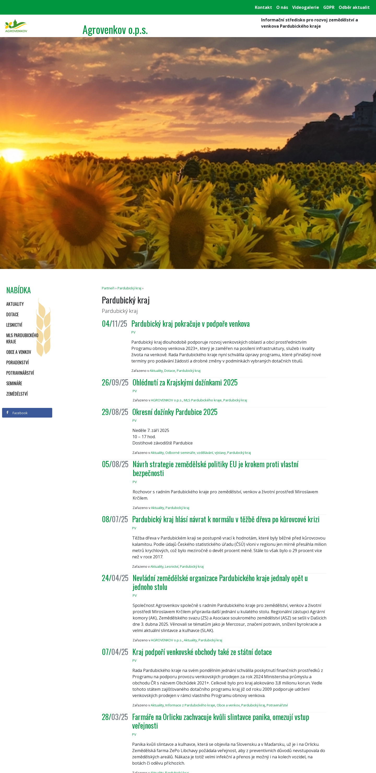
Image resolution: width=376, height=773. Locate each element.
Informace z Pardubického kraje (190, 705)
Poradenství (17, 362)
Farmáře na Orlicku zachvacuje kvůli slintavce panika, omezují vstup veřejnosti (220, 721)
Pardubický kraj (129, 288)
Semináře (14, 383)
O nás (282, 7)
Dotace (12, 314)
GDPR (328, 7)
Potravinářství (20, 373)
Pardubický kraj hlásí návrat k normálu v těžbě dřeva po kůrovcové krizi (226, 519)
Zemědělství (17, 394)
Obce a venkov (18, 352)
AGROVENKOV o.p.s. (166, 400)
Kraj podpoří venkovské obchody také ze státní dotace (202, 651)
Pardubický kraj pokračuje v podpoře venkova (190, 323)
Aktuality (15, 304)
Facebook (17, 413)
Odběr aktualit (354, 7)
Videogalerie (305, 7)
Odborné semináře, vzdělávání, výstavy (195, 452)
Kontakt (263, 7)
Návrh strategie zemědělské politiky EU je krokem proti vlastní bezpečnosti (215, 468)
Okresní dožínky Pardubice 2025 (175, 411)
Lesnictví (14, 325)
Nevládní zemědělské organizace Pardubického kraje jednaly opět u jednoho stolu (220, 582)
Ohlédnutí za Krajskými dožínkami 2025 (185, 382)
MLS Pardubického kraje (22, 338)
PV (133, 332)
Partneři (108, 288)
